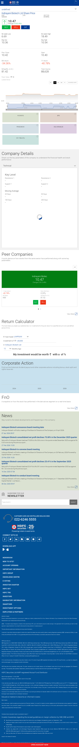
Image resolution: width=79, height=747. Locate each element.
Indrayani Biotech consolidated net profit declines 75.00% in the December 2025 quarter (39, 434)
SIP (25, 27)
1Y (64, 82)
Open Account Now (39, 745)
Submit (73, 499)
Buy (6, 27)
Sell (16, 27)
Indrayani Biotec (20, 276)
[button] (39, 9)
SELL (24, 302)
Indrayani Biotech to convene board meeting (21, 446)
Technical (7, 166)
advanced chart (72, 82)
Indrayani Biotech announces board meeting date (23, 424)
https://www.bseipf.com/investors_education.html (12, 706)
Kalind (58, 276)
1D (55, 82)
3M (61, 82)
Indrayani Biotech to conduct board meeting (20, 472)
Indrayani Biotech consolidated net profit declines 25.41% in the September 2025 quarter (36, 459)
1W (58, 82)
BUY (16, 302)
